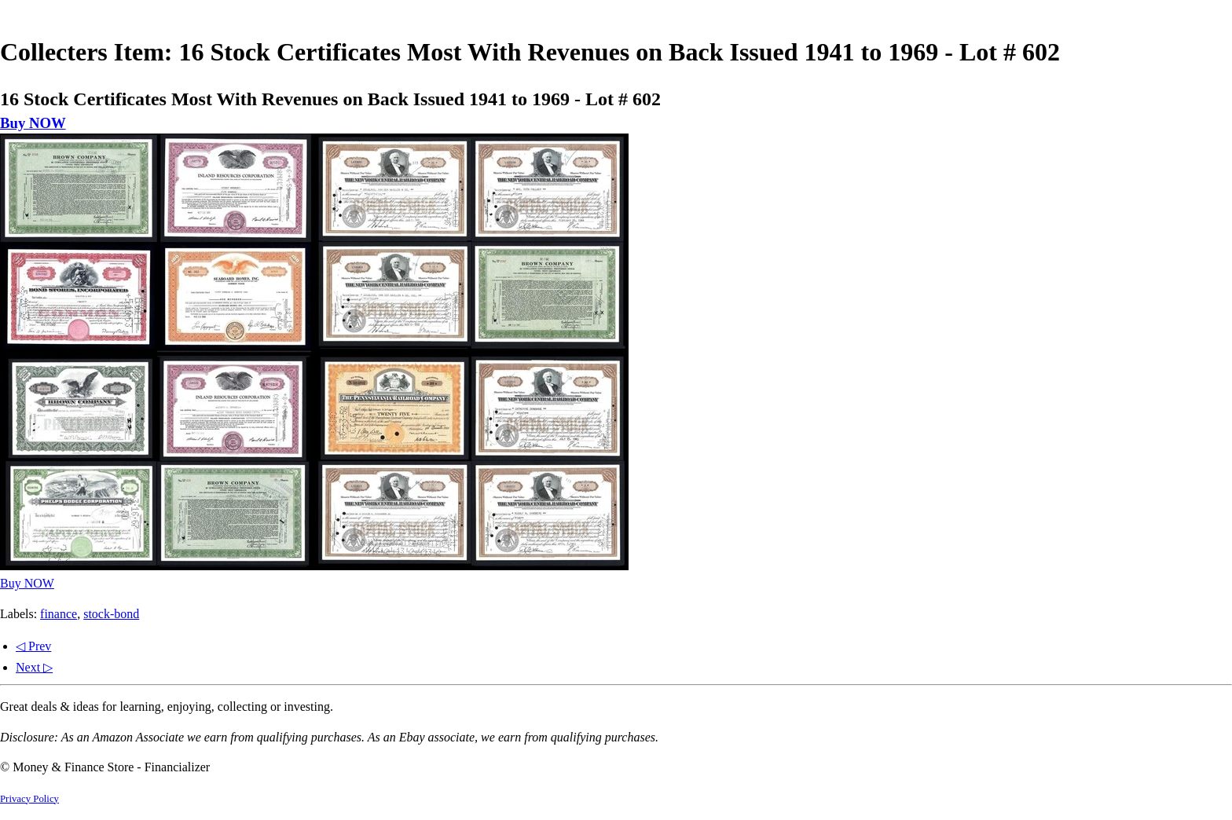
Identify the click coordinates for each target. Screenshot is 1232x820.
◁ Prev (33, 646)
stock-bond (111, 613)
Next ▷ (34, 667)
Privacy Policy (29, 798)
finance (58, 613)
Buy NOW (33, 123)
